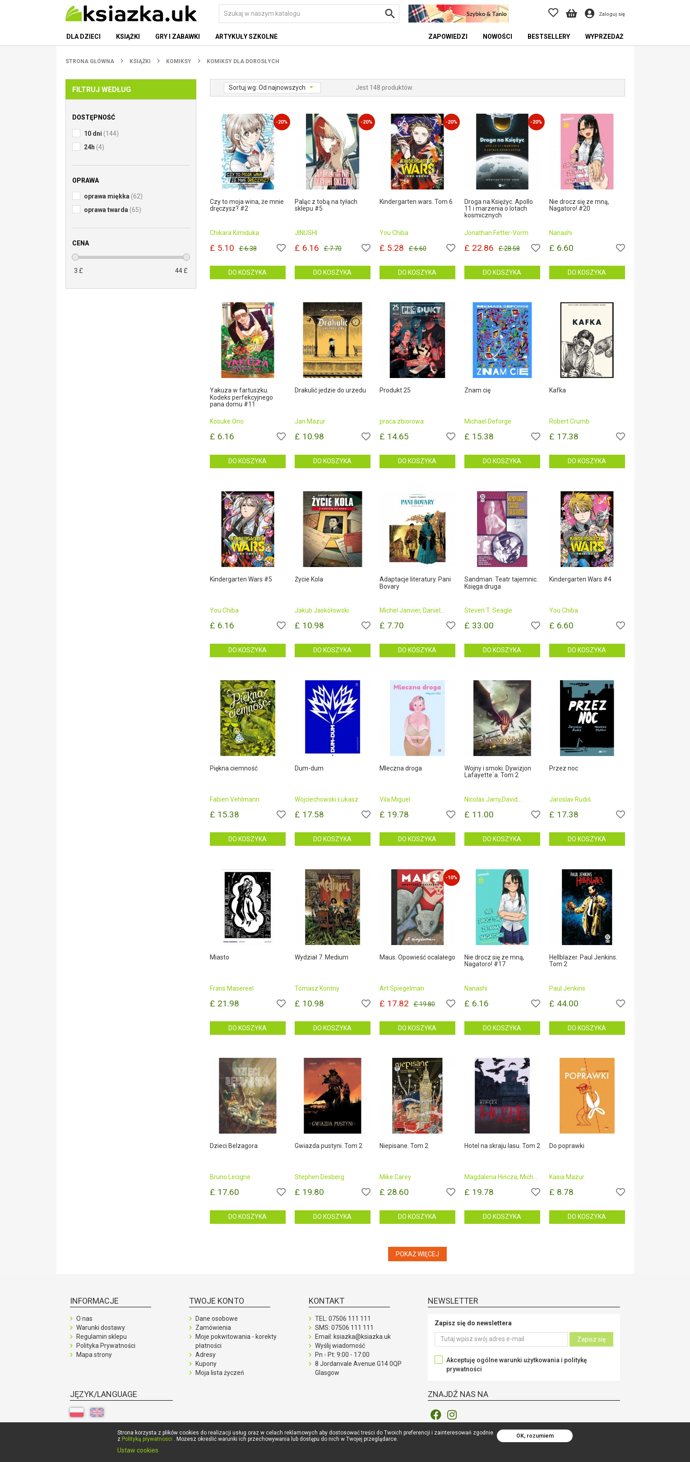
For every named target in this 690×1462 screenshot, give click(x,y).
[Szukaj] (309, 14)
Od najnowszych (283, 87)
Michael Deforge (487, 421)
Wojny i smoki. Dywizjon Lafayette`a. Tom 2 (497, 772)
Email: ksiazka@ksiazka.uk (353, 1336)
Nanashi (560, 232)
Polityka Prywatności (105, 1345)
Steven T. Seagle (488, 610)
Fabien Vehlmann (234, 799)
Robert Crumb (569, 421)
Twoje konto (216, 1300)
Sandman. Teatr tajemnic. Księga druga (501, 583)
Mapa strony (94, 1354)
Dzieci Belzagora (234, 1146)
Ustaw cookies (137, 1450)
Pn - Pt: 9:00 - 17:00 (342, 1354)
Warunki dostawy (100, 1327)
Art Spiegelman (402, 988)
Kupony (206, 1363)
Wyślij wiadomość (340, 1345)
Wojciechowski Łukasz (326, 799)
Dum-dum (309, 768)
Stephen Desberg (319, 1177)
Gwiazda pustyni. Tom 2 (328, 1146)
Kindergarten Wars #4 (580, 579)
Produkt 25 (395, 390)
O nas (84, 1318)
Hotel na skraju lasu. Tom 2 (502, 1146)
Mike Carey (395, 1177)
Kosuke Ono (227, 421)
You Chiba (394, 232)
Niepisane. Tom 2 (404, 1146)
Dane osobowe (216, 1318)
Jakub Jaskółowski (322, 610)
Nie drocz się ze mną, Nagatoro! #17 (494, 961)
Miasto (219, 957)
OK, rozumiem (535, 1436)
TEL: (343, 1318)
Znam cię (477, 390)
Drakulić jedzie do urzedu (330, 390)
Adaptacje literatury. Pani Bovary (415, 583)
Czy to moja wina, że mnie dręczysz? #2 (247, 205)
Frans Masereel (232, 988)
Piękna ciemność (234, 768)
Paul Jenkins (567, 988)
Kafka (557, 390)
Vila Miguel (395, 799)
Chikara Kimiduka (234, 232)
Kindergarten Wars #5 (241, 579)
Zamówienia (213, 1327)
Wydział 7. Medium (321, 957)
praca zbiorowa (402, 421)
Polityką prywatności (147, 1439)
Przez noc (563, 768)
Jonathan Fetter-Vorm (496, 232)
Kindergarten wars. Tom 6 (416, 201)
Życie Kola (309, 579)
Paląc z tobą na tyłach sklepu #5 (326, 205)
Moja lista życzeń (219, 1372)
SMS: (344, 1327)
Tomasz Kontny (317, 988)
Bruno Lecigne (230, 1177)
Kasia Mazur (566, 1177)
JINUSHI (306, 232)
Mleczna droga (401, 768)
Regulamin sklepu (101, 1336)
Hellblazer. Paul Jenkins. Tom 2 (583, 961)
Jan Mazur (310, 421)
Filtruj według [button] (101, 89)
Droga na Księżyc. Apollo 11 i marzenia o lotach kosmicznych (498, 208)
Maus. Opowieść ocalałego (417, 957)
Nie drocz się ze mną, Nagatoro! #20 (579, 205)
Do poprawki (566, 1146)
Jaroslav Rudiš (570, 799)
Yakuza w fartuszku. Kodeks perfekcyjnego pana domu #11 (241, 397)
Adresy (205, 1354)
